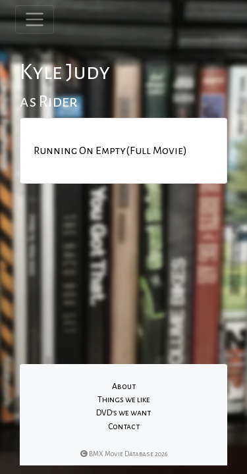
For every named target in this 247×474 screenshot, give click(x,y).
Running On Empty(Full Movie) (110, 151)
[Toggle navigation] (34, 19)
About (124, 386)
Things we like (123, 399)
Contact (124, 426)
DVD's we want (123, 412)
